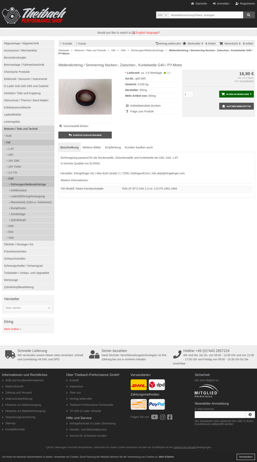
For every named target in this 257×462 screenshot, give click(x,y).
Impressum (74, 386)
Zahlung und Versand (17, 392)
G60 (10, 226)
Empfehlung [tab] (113, 147)
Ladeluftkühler (12, 114)
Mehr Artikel (11, 329)
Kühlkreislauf (19, 190)
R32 (10, 231)
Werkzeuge (11, 280)
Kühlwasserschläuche (17, 107)
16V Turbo (14, 166)
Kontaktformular (13, 429)
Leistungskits (12, 121)
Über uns (73, 392)
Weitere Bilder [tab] (92, 147)
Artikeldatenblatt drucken (145, 105)
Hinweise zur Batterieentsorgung (23, 411)
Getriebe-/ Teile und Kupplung (22, 93)
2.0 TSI (12, 172)
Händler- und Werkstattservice (86, 429)
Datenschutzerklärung (17, 398)
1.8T (11, 148)
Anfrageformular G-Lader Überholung (91, 423)
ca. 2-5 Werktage (151, 72)
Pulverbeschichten (15, 251)
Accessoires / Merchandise (20, 50)
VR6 (11, 237)
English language (145, 32)
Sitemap (8, 423)
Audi (8, 135)
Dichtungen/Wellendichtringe (28, 184)
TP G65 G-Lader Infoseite (83, 411)
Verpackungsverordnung (18, 417)
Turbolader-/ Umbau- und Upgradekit (26, 272)
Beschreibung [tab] (69, 147)
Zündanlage (18, 214)
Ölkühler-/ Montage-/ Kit (18, 244)
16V (10, 154)
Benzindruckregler (15, 57)
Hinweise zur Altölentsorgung (21, 404)
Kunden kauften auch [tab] (139, 147)
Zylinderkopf (18, 220)
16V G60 (13, 160)
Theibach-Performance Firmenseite (89, 404)
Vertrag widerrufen (169, 43)
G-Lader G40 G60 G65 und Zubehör (26, 86)
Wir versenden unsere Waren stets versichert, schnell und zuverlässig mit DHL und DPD (46, 355)
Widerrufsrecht (12, 386)
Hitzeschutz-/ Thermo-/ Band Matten (26, 100)
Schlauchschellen (15, 258)
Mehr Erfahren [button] (166, 456)
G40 (10, 178)
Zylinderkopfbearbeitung (19, 287)
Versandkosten (246, 81)
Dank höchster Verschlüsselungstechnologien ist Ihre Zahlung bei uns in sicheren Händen (130, 355)
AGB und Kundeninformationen (23, 380)
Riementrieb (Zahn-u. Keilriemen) (31, 202)
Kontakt (66, 43)
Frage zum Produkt (142, 111)
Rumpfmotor (18, 208)
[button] (162, 14)
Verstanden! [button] (246, 456)
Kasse (81, 43)
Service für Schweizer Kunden (86, 435)
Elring (152, 95)
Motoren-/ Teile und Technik (21, 128)
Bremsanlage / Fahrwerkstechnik (24, 64)
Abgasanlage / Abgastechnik (21, 43)
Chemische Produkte (17, 71)
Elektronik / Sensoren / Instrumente (25, 79)
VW (8, 142)
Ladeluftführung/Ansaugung (28, 196)
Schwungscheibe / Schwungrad (23, 265)
